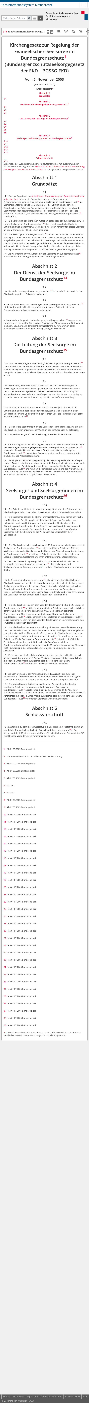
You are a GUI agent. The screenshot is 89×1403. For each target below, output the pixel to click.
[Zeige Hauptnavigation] (84, 5)
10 (6, 814)
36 (6, 1003)
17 (6, 865)
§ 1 (5, 98)
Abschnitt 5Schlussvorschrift (44, 157)
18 (6, 872)
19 (6, 880)
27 (6, 938)
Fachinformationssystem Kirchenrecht (26, 5)
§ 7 (5, 127)
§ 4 (5, 113)
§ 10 (6, 141)
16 (6, 858)
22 (6, 901)
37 (6, 1010)
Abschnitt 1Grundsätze (44, 94)
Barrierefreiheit (72, 1396)
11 (6, 821)
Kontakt (6, 1396)
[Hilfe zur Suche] (29, 18)
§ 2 (5, 107)
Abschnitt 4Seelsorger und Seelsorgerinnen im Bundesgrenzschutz (44, 137)
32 (6, 974)
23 (6, 909)
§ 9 (5, 132)
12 (6, 829)
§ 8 (5, 129)
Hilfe (85, 1396)
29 (6, 952)
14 (6, 843)
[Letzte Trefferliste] (35, 18)
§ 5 (5, 121)
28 (6, 945)
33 (6, 981)
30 (6, 959)
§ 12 (6, 146)
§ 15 (6, 161)
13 (6, 836)
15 (6, 850)
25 (6, 923)
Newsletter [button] (18, 1396)
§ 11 (6, 144)
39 (6, 1025)
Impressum (32, 1396)
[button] (66, 31)
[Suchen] (40, 18)
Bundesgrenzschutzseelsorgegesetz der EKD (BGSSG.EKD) (37, 31)
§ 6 (5, 124)
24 (6, 916)
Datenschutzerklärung (51, 1396)
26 (6, 930)
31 (6, 967)
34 (6, 989)
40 (6, 1032)
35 (6, 996)
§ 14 (6, 152)
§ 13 (6, 149)
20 (6, 887)
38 (6, 1018)
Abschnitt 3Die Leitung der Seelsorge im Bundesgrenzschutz (44, 117)
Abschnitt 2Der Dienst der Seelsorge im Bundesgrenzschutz (43, 103)
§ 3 (5, 110)
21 (6, 894)
